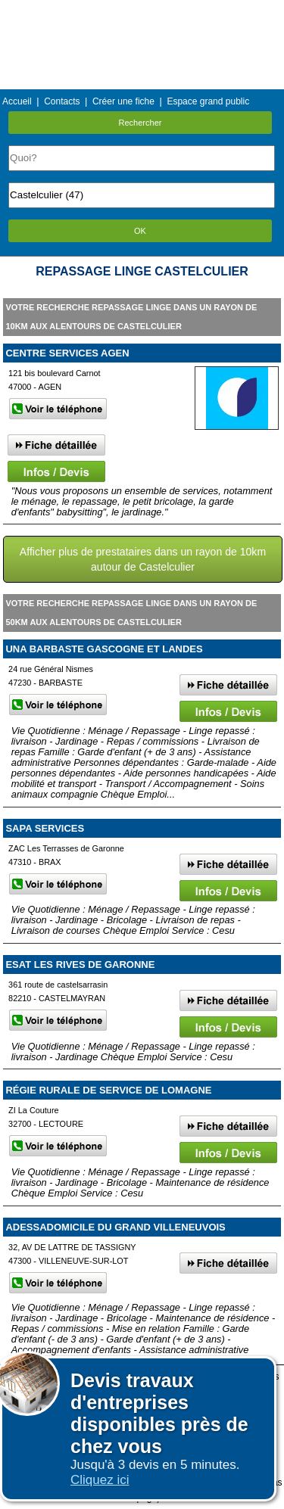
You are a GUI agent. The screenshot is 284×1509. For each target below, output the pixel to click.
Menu (142, 11)
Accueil (17, 101)
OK (140, 230)
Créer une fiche (123, 101)
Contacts (62, 101)
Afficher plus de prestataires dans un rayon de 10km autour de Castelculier (143, 559)
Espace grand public (208, 101)
